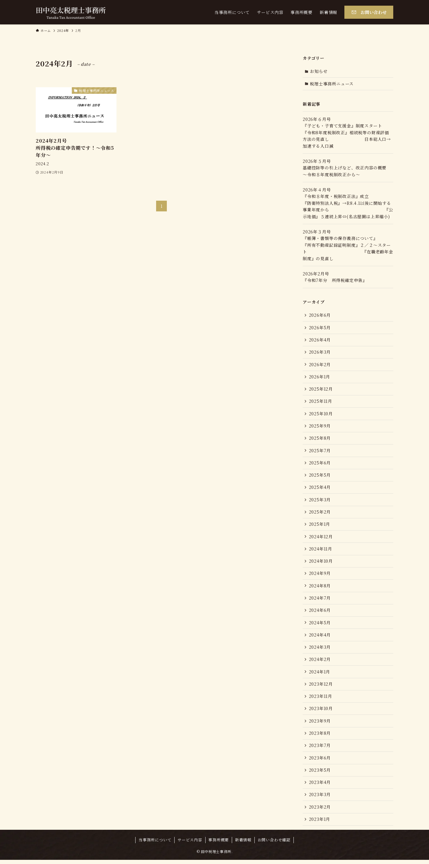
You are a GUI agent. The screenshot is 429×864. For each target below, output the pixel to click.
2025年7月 (320, 452)
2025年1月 (319, 526)
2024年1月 (319, 674)
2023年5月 (320, 773)
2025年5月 (320, 476)
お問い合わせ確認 (274, 844)
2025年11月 (320, 402)
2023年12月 (321, 687)
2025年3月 (320, 501)
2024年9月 (320, 575)
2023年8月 (320, 736)
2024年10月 (321, 563)
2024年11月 (320, 551)
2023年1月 (319, 823)
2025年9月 (320, 427)
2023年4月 (320, 786)
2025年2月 (320, 514)
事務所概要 (218, 844)
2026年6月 (320, 315)
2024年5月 (320, 625)
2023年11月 (320, 699)
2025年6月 (320, 464)
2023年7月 (320, 749)
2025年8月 (320, 439)
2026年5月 (320, 328)
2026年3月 (320, 352)
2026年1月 (319, 377)
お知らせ (319, 71)
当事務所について (155, 844)
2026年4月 (320, 340)
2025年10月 (321, 414)
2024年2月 (320, 662)
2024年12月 (321, 538)
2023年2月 (320, 811)
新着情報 (243, 844)
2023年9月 (320, 724)
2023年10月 (321, 712)
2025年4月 (320, 489)
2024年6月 (320, 613)
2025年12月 (321, 390)
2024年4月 (320, 637)
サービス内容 (190, 844)
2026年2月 (320, 365)
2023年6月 (320, 761)
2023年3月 (320, 798)
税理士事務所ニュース (332, 84)
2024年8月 (320, 588)
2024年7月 (320, 600)
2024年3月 (320, 650)
